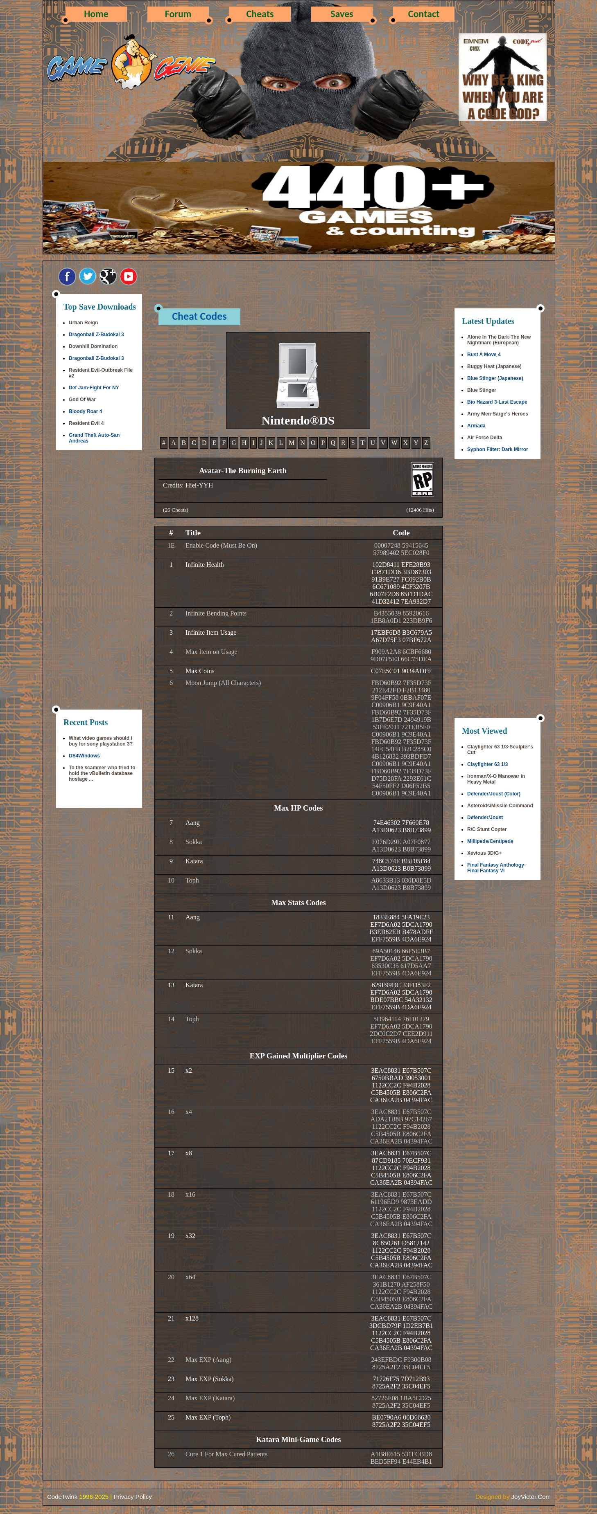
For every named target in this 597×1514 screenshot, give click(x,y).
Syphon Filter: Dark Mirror (497, 449)
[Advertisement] (99, 580)
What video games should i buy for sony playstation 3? (101, 741)
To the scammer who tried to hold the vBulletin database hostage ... (102, 773)
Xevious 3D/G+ (484, 853)
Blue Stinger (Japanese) (495, 378)
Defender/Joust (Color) (493, 794)
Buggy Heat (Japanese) (494, 366)
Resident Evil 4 (86, 423)
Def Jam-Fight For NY (94, 388)
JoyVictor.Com (531, 1496)
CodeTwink (62, 1496)
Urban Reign (83, 323)
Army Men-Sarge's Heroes (497, 414)
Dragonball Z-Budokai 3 (96, 334)
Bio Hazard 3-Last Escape (497, 402)
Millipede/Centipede (490, 841)
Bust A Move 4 (484, 354)
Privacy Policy (132, 1496)
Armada (476, 426)
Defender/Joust (485, 817)
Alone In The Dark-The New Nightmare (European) (499, 340)
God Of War (82, 399)
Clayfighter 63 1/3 (487, 764)
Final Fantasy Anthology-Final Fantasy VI (496, 868)
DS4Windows (84, 756)
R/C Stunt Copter (487, 829)
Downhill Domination (93, 346)
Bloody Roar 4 (85, 411)
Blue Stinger (481, 390)
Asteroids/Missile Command (500, 806)
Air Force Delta (484, 437)
